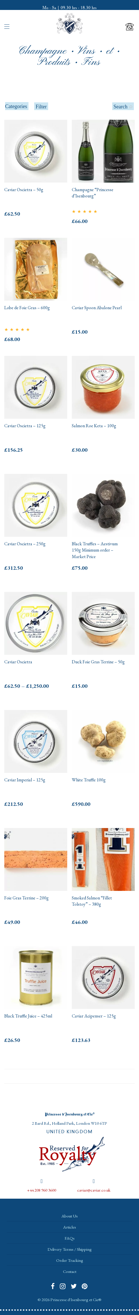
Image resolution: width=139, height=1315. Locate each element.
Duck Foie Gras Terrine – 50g (98, 662)
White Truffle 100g (89, 780)
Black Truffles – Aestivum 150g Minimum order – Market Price (95, 550)
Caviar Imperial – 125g (24, 780)
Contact (69, 1271)
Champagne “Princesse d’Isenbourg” (92, 193)
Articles (69, 1227)
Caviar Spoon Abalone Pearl (97, 308)
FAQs (70, 1238)
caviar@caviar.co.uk (94, 1190)
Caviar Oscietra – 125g (25, 426)
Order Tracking (69, 1260)
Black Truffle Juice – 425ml (28, 1016)
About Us (70, 1216)
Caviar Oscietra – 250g (25, 544)
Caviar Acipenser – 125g (94, 1016)
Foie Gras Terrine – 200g (26, 898)
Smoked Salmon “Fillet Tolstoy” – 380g (92, 901)
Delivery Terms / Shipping (70, 1249)
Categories (16, 106)
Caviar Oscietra (18, 662)
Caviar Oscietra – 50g (23, 190)
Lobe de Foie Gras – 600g (27, 308)
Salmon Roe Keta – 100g (94, 426)
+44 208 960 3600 (41, 1190)
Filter (41, 107)
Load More (69, 1076)
